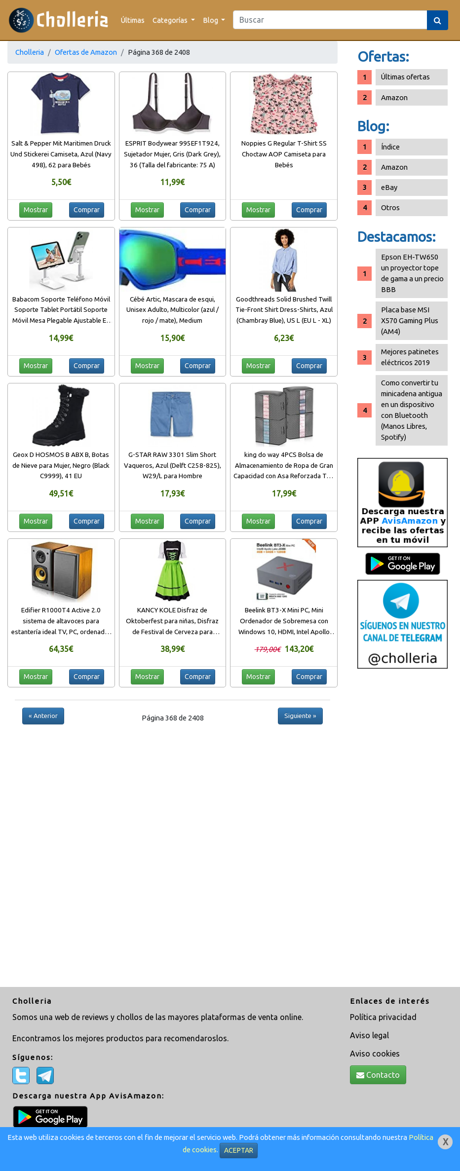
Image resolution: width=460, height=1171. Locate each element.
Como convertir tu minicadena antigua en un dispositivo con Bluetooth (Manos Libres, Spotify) (411, 409)
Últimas (133, 20)
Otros (390, 207)
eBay (389, 187)
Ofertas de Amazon (86, 52)
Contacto (378, 1074)
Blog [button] (211, 20)
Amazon (394, 97)
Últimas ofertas (405, 77)
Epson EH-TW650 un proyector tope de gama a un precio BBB (412, 273)
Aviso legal (369, 1035)
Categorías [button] (171, 20)
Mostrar (36, 210)
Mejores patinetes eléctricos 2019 (410, 357)
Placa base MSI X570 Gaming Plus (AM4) (409, 320)
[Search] (330, 19)
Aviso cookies (375, 1053)
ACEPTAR (238, 1150)
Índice (390, 147)
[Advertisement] (402, 829)
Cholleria (29, 52)
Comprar (87, 210)
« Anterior (43, 715)
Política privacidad (383, 1017)
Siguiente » (300, 715)
